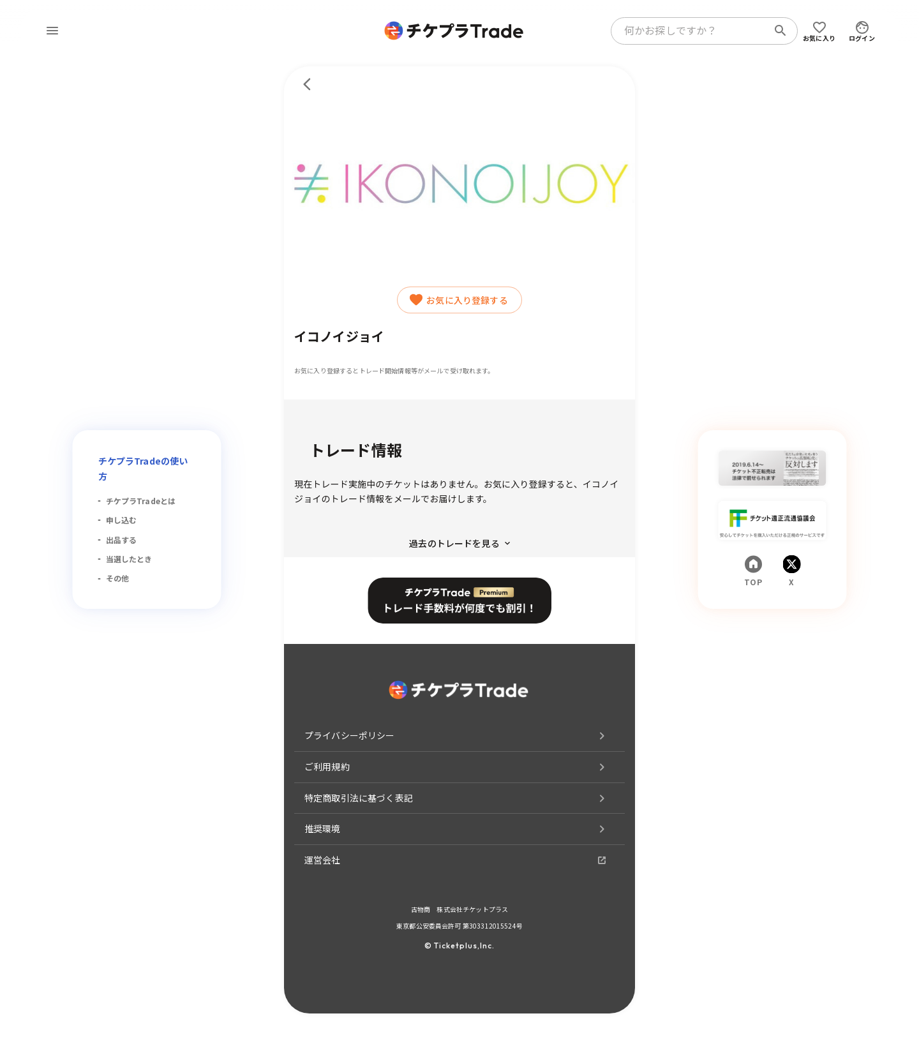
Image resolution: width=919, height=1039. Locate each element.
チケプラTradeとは (141, 500)
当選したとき (129, 558)
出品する (121, 539)
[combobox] (692, 30)
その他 (117, 577)
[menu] (52, 30)
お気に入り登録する (459, 300)
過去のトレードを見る (459, 543)
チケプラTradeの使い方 (143, 468)
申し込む (121, 519)
